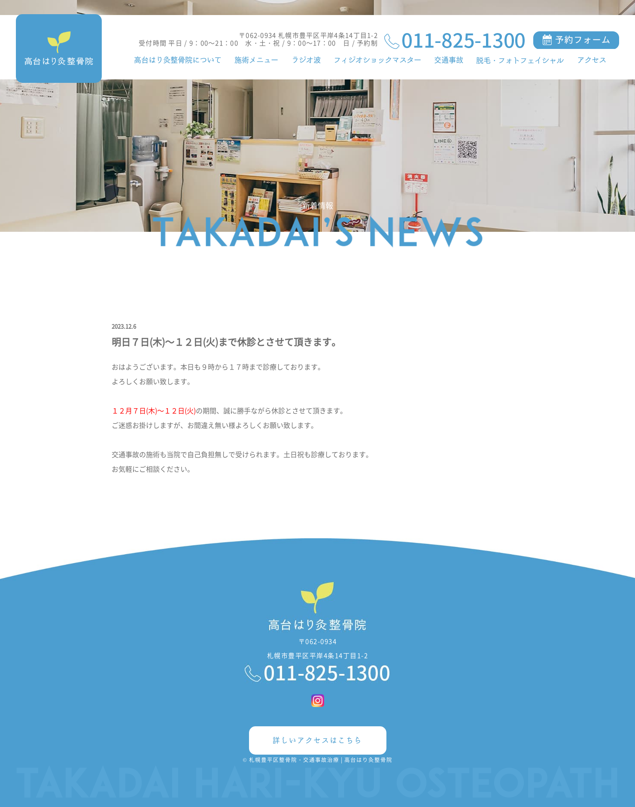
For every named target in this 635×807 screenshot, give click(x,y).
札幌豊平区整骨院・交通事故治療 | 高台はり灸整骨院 (320, 759)
